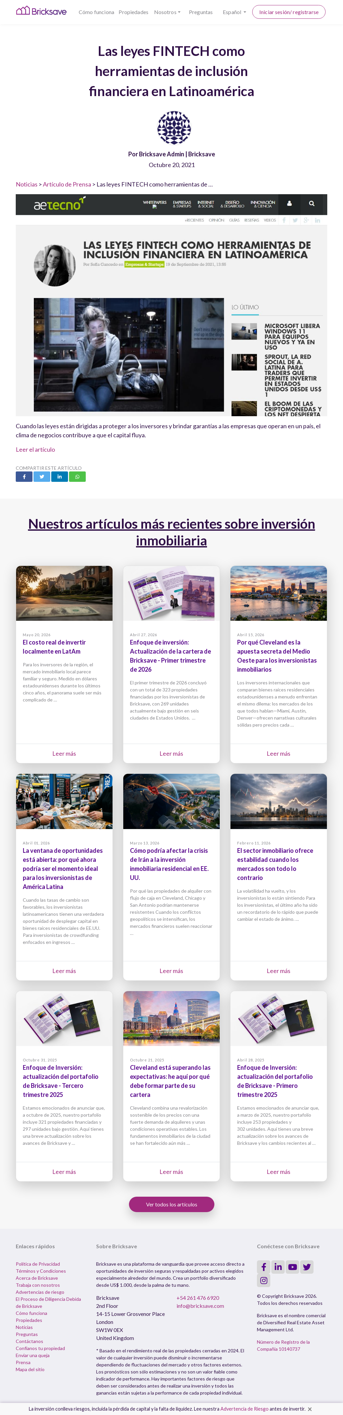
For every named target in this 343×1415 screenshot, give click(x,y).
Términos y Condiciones (41, 1271)
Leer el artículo (35, 449)
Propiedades (133, 12)
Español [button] (232, 12)
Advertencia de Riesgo (244, 1409)
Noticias (27, 184)
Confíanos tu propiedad (40, 1348)
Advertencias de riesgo (40, 1292)
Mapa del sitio (30, 1369)
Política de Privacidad (38, 1264)
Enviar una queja (33, 1355)
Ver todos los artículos (171, 1204)
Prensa (23, 1362)
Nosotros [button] (165, 12)
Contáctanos (29, 1341)
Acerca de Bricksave (37, 1278)
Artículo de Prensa (67, 184)
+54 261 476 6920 (198, 1297)
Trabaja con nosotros (38, 1285)
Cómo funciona (96, 12)
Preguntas (201, 12)
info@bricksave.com (200, 1305)
